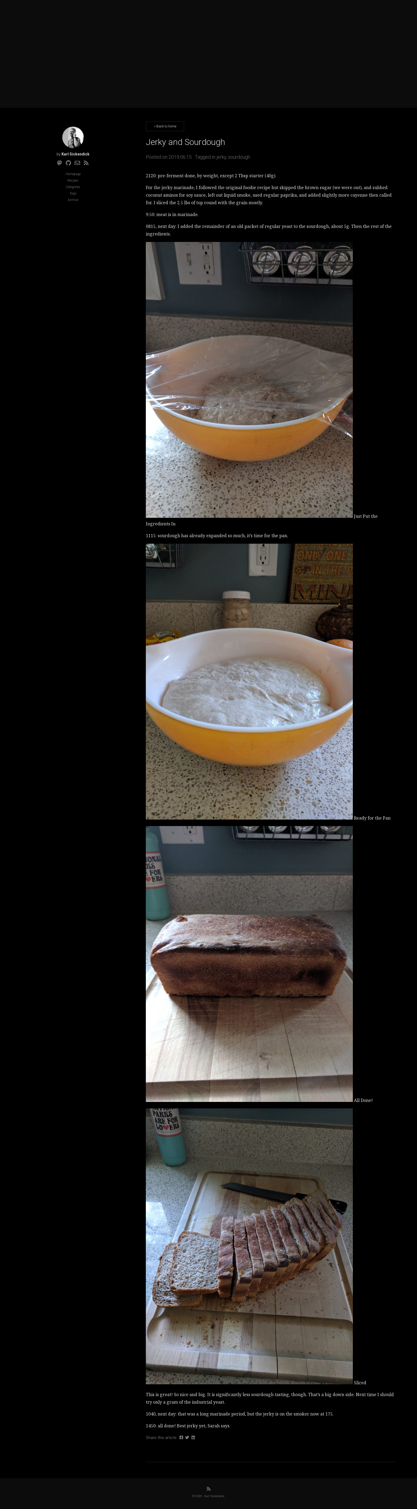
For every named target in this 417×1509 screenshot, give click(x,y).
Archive (73, 200)
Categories (73, 187)
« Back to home (165, 126)
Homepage (73, 174)
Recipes (72, 180)
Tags (73, 193)
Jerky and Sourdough (185, 142)
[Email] (77, 163)
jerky (221, 157)
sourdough (239, 157)
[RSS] (86, 163)
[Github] (68, 163)
